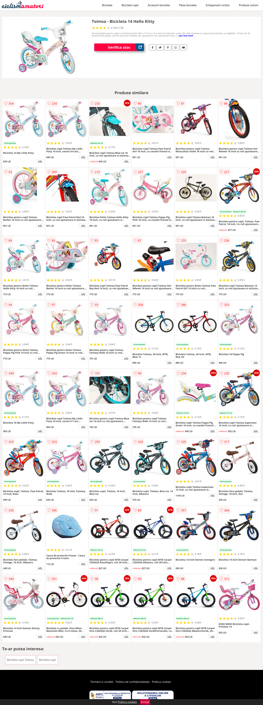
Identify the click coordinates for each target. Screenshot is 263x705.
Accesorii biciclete (159, 5)
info (40, 161)
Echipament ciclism (218, 5)
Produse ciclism (248, 5)
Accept (145, 702)
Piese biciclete (187, 5)
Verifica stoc (126, 47)
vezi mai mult (185, 35)
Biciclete (107, 5)
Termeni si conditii (101, 682)
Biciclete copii (130, 5)
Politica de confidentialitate (133, 682)
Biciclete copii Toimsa (20, 660)
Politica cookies (161, 682)
